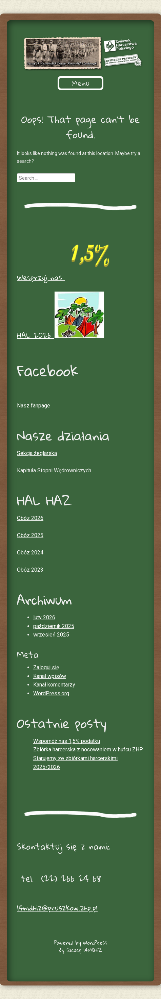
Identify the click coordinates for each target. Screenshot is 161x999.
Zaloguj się (46, 667)
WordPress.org (51, 693)
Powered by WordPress (80, 942)
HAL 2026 (60, 335)
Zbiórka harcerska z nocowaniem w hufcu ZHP (88, 749)
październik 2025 (53, 626)
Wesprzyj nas (65, 277)
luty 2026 (44, 617)
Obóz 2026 (30, 518)
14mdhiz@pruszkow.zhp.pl (57, 908)
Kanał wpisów (49, 676)
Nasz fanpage (33, 405)
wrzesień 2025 (51, 634)
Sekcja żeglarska (37, 453)
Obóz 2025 (30, 535)
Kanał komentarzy (54, 684)
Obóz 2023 (30, 570)
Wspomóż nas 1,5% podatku (66, 741)
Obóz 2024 (30, 552)
